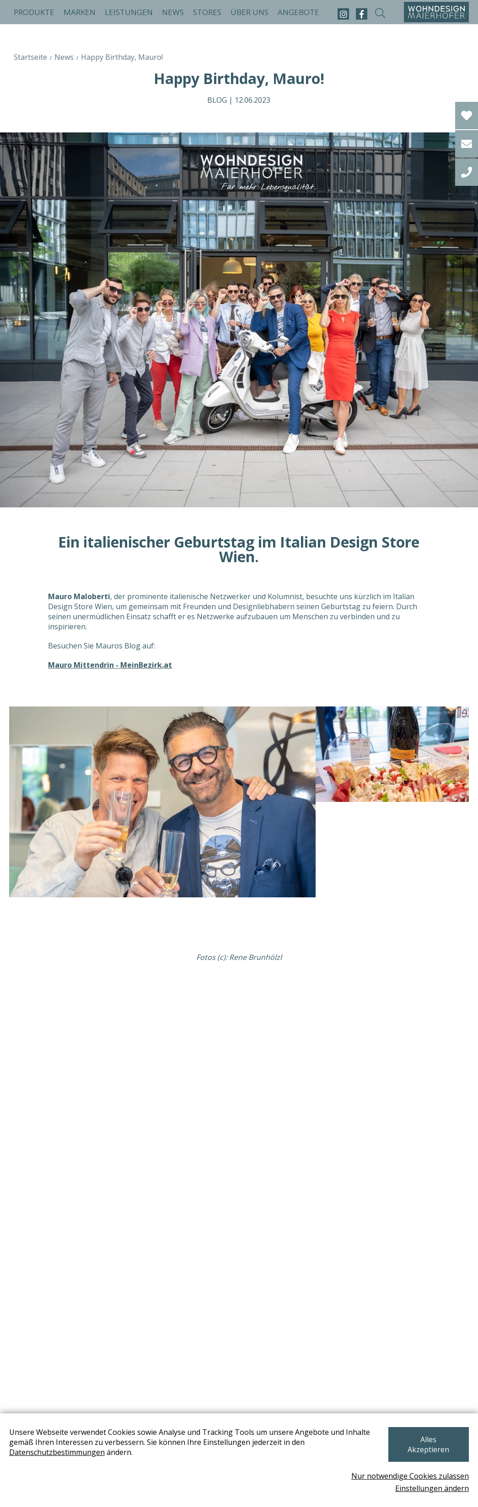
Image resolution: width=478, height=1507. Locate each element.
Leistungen (129, 12)
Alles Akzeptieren (420, 1444)
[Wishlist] (466, 115)
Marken (80, 12)
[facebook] (361, 14)
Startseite (30, 57)
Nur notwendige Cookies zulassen (410, 1476)
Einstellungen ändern (432, 1488)
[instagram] (343, 14)
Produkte (34, 12)
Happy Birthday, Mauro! (122, 57)
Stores (207, 12)
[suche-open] (380, 14)
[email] (466, 144)
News (173, 12)
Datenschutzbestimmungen (57, 1457)
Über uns (250, 12)
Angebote (298, 12)
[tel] (466, 172)
